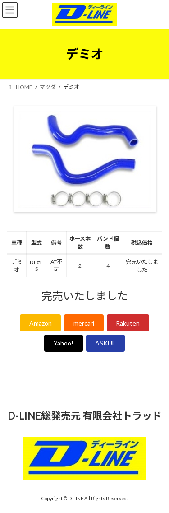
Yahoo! (63, 343)
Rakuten (128, 323)
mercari (83, 323)
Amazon (40, 323)
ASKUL (105, 343)
